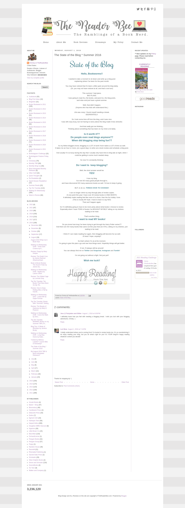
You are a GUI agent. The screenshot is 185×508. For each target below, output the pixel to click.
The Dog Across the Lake (143, 90)
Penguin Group (34, 442)
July (32, 359)
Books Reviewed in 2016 (37, 127)
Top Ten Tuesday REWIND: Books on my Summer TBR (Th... (40, 321)
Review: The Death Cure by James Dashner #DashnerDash (39, 258)
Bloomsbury (33, 407)
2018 (31, 217)
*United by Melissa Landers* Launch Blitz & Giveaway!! (39, 341)
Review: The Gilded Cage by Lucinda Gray (39, 277)
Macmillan (32, 434)
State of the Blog (65, 297)
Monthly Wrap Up (35, 166)
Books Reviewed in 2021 (37, 149)
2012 (31, 390)
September (35, 234)
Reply (62, 322)
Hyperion (32, 428)
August (33, 237)
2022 (31, 204)
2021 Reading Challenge (146, 257)
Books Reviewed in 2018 (37, 136)
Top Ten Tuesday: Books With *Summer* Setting (40, 302)
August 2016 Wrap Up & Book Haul (39, 241)
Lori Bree (63, 329)
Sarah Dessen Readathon (38, 181)
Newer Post (59, 382)
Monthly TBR (33, 163)
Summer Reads (34, 185)
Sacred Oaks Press (35, 455)
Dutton (31, 415)
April (33, 368)
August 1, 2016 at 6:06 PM (91, 313)
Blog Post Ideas (34, 99)
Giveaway (32, 161)
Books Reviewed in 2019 (37, 140)
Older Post (125, 382)
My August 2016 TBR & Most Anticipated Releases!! (39, 353)
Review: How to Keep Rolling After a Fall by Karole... (39, 290)
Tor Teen (32, 468)
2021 (31, 208)
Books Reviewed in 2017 (37, 131)
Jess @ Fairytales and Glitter (70, 313)
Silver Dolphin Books (36, 460)
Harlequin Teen (34, 421)
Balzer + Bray (33, 405)
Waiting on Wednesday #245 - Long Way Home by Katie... (39, 335)
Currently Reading (144, 65)
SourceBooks (33, 465)
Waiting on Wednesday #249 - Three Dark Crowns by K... (39, 246)
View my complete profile (35, 78)
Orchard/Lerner (34, 436)
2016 (31, 223)
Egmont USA (33, 418)
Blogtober (32, 102)
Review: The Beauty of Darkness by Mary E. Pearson (39, 308)
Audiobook (32, 97)
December (35, 225)
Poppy (31, 444)
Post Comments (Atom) (72, 386)
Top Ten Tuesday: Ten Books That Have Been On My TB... (40, 283)
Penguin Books (34, 439)
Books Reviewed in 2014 (37, 118)
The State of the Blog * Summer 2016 (38, 347)
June (33, 362)
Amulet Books (33, 402)
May (33, 365)
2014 (31, 384)
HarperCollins (33, 423)
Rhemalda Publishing (36, 452)
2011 (31, 393)
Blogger (123, 496)
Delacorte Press (34, 413)
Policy (153, 54)
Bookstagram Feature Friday (38, 156)
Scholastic (32, 457)
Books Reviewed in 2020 (37, 145)
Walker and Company (36, 470)
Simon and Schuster (36, 462)
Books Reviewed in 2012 (37, 109)
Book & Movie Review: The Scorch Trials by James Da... (39, 265)
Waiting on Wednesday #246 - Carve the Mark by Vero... (39, 315)
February (34, 374)
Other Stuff (32, 173)
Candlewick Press (35, 410)
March (33, 371)
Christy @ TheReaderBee (39, 63)
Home (92, 382)
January (34, 377)
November (35, 228)
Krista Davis (140, 91)
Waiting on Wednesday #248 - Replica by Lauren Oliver (39, 271)
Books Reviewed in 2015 (37, 122)
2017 (31, 219)
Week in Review (34, 195)
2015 (31, 381)
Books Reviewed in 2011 (37, 104)
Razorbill (32, 449)
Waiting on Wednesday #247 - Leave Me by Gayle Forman (39, 296)
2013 (31, 387)
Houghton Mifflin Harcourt (37, 426)
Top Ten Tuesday (35, 188)
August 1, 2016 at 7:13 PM (77, 329)
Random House (34, 447)
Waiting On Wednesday (37, 191)
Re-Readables (34, 178)
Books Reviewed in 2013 (37, 113)
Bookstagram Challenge (37, 153)
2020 (31, 210)
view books (154, 277)
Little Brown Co (34, 431)
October (34, 231)
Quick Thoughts (34, 176)
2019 (31, 214)
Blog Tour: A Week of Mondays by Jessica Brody (39, 328)
